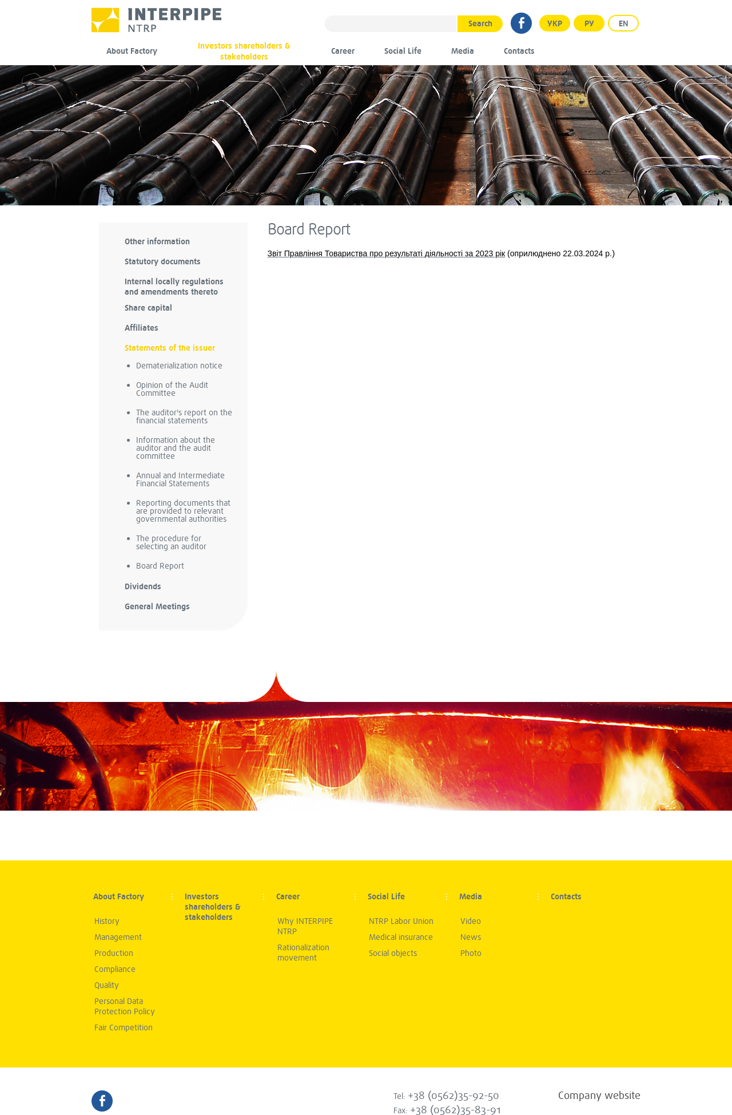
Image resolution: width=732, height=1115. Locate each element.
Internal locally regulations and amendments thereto (174, 286)
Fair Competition (123, 1027)
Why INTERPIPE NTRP (305, 926)
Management (118, 937)
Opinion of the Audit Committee (172, 389)
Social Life (402, 51)
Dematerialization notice (179, 365)
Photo (471, 953)
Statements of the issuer (170, 348)
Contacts (519, 51)
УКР (554, 23)
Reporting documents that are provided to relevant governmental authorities (183, 511)
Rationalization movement (303, 952)
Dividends (143, 586)
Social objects (393, 953)
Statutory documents (163, 261)
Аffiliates (141, 328)
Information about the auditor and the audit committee (175, 448)
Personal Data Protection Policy (124, 1006)
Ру (589, 23)
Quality (106, 985)
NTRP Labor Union (401, 921)
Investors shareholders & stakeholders (244, 51)
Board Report (160, 566)
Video (470, 921)
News (470, 937)
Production (113, 953)
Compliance (115, 969)
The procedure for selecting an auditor (171, 542)
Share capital (148, 308)
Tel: (446, 1096)
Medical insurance (401, 937)
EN (623, 23)
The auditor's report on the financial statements (184, 416)
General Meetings (157, 606)
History (107, 921)
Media (462, 51)
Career (343, 51)
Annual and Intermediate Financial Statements (180, 479)
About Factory (131, 51)
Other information (157, 241)
